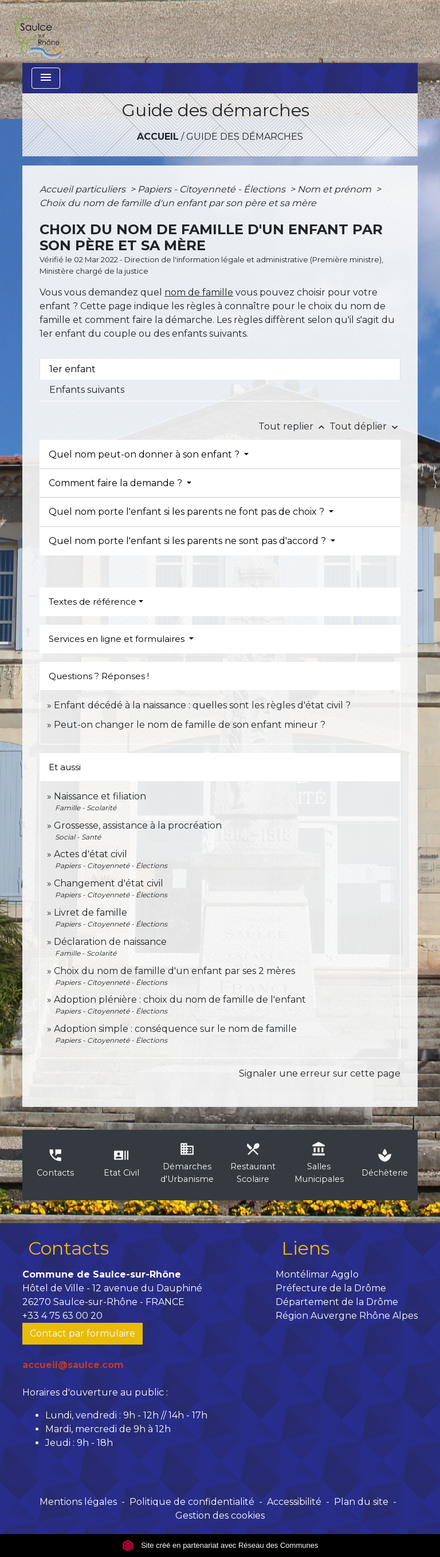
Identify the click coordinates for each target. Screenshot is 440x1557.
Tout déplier (364, 426)
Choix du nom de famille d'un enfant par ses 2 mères (174, 970)
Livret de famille (90, 912)
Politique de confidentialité (191, 1501)
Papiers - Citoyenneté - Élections (213, 189)
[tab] (220, 369)
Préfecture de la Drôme (331, 1288)
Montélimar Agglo (317, 1274)
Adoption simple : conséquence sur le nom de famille (175, 1028)
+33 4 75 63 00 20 (62, 1315)
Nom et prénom (335, 189)
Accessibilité (294, 1501)
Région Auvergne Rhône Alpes (347, 1315)
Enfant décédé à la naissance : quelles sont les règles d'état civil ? (202, 705)
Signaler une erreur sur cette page (319, 1073)
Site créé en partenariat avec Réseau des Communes (220, 1545)
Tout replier (293, 426)
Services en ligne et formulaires (118, 638)
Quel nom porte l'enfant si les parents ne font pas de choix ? (188, 511)
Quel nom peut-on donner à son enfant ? (145, 454)
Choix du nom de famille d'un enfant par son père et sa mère (178, 203)
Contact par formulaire (82, 1333)
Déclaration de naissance (110, 941)
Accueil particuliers (84, 189)
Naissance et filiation (100, 796)
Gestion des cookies (220, 1515)
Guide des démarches (244, 136)
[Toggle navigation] (46, 78)
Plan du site (361, 1501)
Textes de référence (92, 601)
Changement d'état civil (108, 883)
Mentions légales (78, 1501)
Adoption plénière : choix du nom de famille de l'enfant (180, 999)
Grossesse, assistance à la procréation (138, 825)
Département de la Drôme (337, 1301)
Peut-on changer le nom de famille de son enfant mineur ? (189, 724)
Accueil (158, 136)
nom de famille (198, 292)
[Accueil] (38, 31)
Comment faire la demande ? (116, 483)
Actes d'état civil (90, 854)
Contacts (68, 1248)
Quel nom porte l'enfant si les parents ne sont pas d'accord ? (188, 540)
